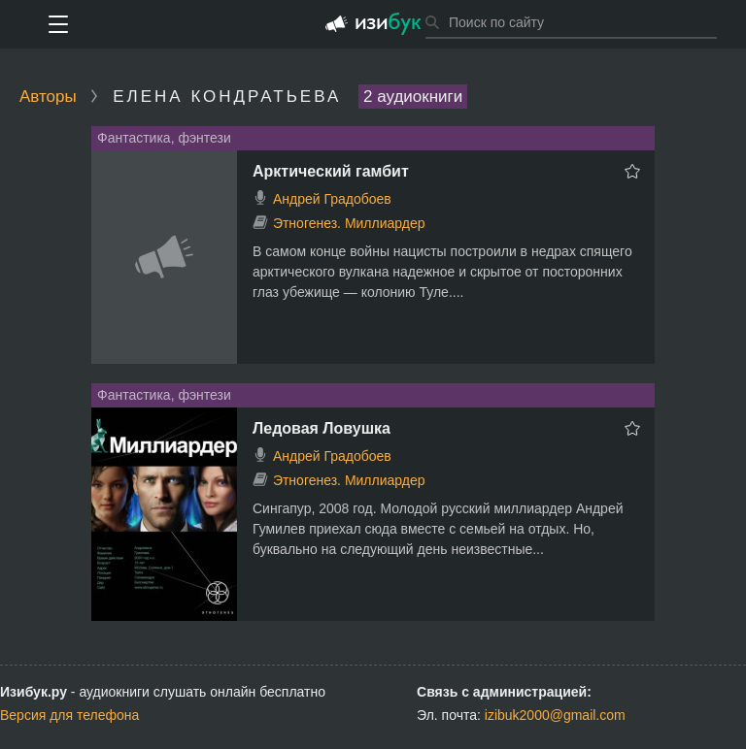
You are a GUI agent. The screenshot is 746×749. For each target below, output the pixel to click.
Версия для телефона (69, 715)
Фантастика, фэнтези (164, 138)
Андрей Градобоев (332, 199)
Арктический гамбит (331, 171)
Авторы (48, 96)
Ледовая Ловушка (321, 428)
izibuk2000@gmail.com (555, 715)
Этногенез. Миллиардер (349, 223)
